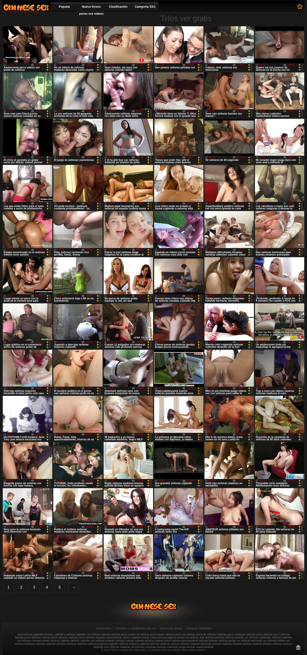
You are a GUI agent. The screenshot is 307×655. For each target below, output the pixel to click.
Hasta (298, 647)
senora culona (149, 637)
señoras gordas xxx (229, 640)
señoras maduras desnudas (195, 643)
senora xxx (183, 637)
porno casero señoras (162, 634)
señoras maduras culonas (164, 643)
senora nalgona (167, 637)
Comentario (103, 628)
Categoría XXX (145, 6)
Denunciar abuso (171, 628)
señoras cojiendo (60, 640)
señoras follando (208, 640)
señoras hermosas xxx (254, 640)
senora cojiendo (132, 637)
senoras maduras (46, 643)
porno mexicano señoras (241, 634)
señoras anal (197, 637)
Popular (64, 6)
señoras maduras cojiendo (134, 643)
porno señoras (264, 634)
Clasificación (118, 6)
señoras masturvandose (199, 647)
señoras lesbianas (25, 643)
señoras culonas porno (158, 640)
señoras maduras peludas (257, 643)
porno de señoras (185, 634)
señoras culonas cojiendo (129, 640)
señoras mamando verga (171, 647)
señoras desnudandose (185, 640)
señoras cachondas (260, 637)
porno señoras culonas (37, 637)
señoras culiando (105, 640)
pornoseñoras (114, 637)
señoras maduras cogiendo (103, 643)
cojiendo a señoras (64, 634)
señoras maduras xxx (122, 647)
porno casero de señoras (135, 634)
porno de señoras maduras (211, 634)
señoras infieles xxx (279, 640)
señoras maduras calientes (71, 643)
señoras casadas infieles (36, 640)
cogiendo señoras (43, 634)
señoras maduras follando (227, 643)
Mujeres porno (26, 7)
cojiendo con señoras (88, 634)
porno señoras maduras (64, 637)
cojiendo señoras (110, 634)
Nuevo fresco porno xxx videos (91, 10)
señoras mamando (145, 647)
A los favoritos (300, 6)
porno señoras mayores (92, 637)
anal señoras (24, 634)
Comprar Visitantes (198, 628)
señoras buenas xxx (237, 637)
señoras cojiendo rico (82, 640)
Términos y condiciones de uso (135, 628)
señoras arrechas (215, 637)
